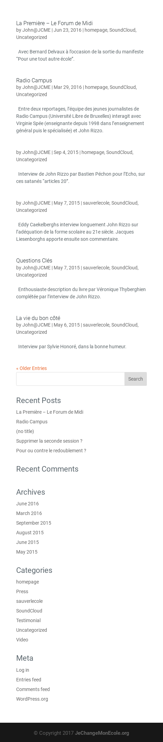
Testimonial (28, 620)
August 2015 (30, 532)
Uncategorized (31, 37)
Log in (22, 670)
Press (22, 591)
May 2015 (26, 552)
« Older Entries (31, 368)
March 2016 (29, 513)
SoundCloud (122, 30)
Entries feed (28, 679)
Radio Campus (34, 80)
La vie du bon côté (38, 318)
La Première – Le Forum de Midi (54, 23)
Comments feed (33, 689)
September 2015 (33, 523)
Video (22, 639)
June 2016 (27, 503)
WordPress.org (32, 699)
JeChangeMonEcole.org (102, 733)
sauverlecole (96, 203)
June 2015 (27, 542)
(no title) (25, 431)
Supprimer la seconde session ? (49, 441)
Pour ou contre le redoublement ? (51, 450)
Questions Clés (34, 260)
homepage (96, 30)
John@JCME (36, 30)
